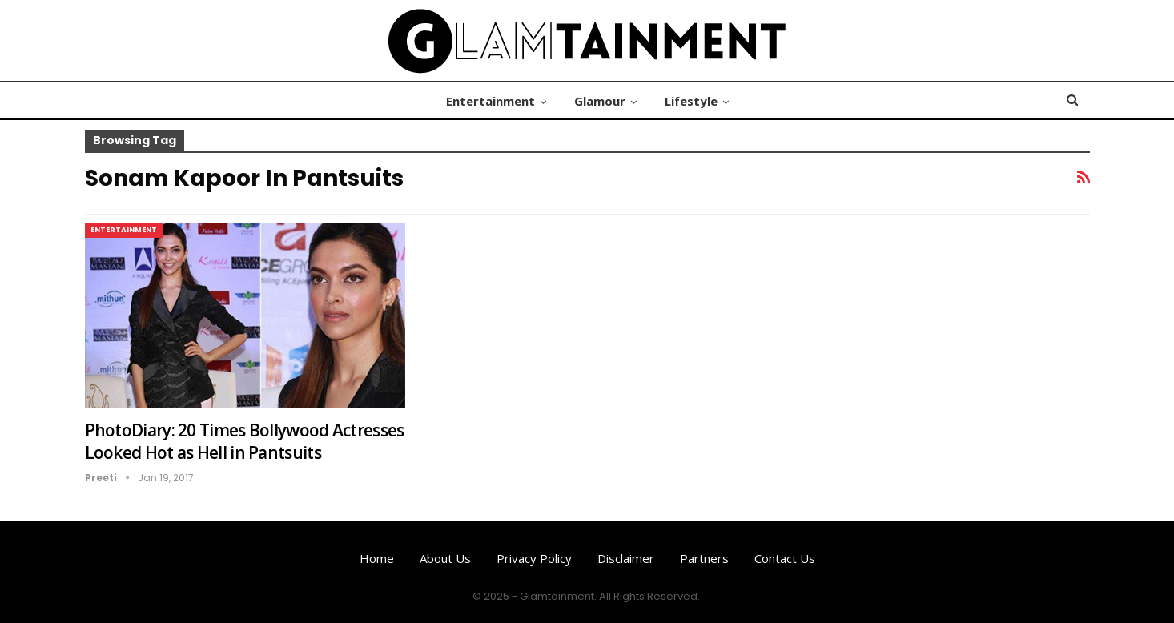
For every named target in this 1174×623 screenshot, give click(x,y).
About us (445, 558)
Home (377, 558)
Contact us (784, 558)
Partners (704, 558)
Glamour (599, 101)
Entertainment (490, 101)
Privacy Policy (534, 558)
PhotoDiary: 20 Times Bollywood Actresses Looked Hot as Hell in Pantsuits (244, 441)
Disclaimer (625, 558)
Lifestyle (691, 101)
